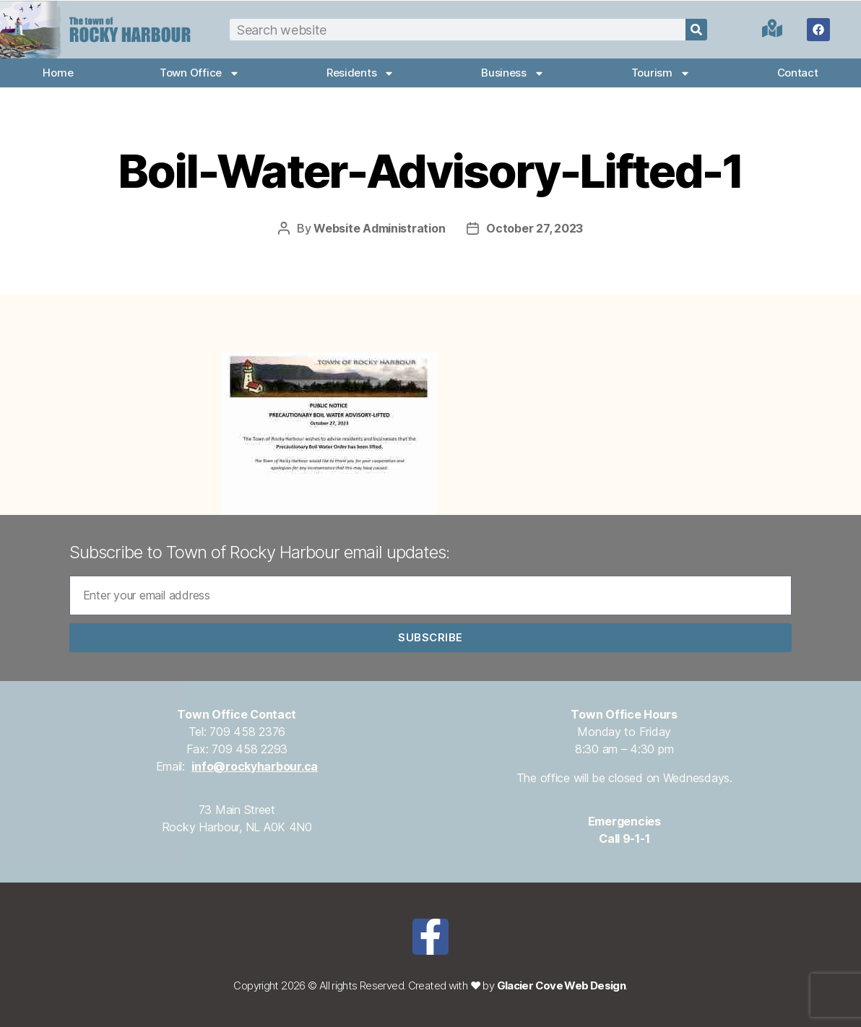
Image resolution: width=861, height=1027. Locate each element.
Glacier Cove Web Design (561, 985)
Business (513, 73)
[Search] (696, 29)
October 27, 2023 (534, 228)
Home (58, 72)
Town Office (200, 73)
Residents (360, 73)
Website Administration (379, 228)
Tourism (661, 73)
